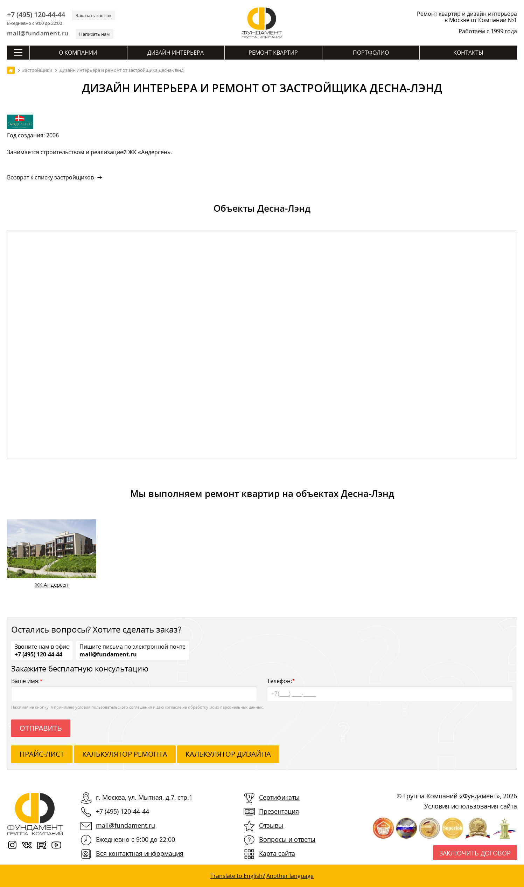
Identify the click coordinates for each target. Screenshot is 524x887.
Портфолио (371, 52)
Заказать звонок (94, 15)
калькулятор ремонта (124, 754)
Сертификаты (279, 797)
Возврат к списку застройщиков (50, 177)
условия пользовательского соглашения (113, 707)
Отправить (41, 728)
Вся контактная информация (139, 853)
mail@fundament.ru (38, 33)
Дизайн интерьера (175, 52)
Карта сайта (277, 853)
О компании (78, 52)
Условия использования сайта (470, 806)
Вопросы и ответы (287, 839)
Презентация (279, 811)
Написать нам (94, 34)
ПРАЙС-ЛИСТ (42, 754)
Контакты (468, 52)
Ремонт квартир (273, 52)
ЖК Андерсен (52, 584)
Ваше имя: (134, 689)
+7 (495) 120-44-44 (36, 15)
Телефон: (390, 689)
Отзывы (271, 825)
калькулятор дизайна (228, 754)
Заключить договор (475, 853)
